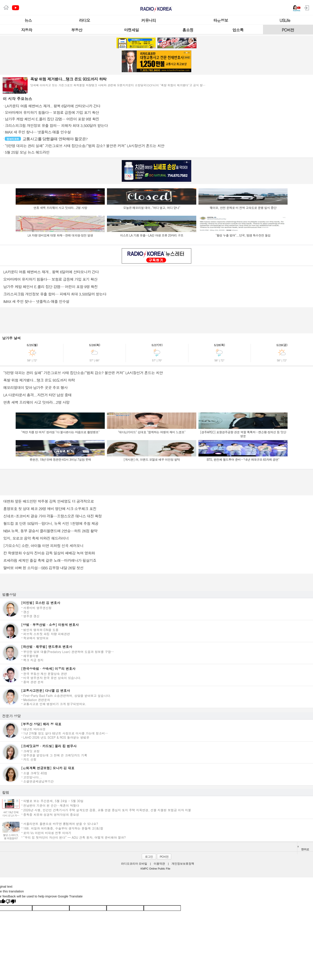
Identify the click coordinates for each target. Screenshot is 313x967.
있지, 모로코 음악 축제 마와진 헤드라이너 (36, 538)
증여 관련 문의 (33, 682)
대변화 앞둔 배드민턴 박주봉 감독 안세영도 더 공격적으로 (48, 501)
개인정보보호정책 (182, 863)
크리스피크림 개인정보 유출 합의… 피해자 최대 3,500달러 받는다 (54, 294)
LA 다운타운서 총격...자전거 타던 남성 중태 (37, 394)
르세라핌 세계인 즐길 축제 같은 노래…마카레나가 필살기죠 (49, 560)
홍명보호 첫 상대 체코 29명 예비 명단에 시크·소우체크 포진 (49, 508)
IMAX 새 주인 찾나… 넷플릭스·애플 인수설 (36, 301)
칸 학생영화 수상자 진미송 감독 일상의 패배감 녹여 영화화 (49, 553)
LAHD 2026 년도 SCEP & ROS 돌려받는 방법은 (56, 737)
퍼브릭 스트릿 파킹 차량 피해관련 (46, 634)
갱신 (26, 612)
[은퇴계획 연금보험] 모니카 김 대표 (47, 768)
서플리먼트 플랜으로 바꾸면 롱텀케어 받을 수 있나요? (60, 824)
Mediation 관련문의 (36, 699)
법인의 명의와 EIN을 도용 (40, 629)
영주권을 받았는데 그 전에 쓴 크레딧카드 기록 (55, 755)
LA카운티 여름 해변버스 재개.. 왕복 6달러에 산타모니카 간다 (51, 271)
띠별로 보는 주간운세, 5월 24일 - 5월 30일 (53, 801)
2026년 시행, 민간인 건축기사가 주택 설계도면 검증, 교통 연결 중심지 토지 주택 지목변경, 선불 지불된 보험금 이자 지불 (107, 810)
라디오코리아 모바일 (134, 863)
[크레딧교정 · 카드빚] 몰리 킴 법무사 (49, 746)
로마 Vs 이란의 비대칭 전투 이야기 (47, 833)
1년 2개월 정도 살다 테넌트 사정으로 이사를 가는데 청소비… (65, 733)
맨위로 (303, 848)
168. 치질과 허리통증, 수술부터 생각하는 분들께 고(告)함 (63, 828)
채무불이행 (30, 656)
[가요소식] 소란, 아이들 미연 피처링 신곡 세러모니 (43, 545)
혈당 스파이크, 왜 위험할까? (11, 836)
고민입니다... (32, 777)
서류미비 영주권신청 (37, 608)
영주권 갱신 (31, 616)
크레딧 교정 (31, 751)
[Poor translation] (10, 902)
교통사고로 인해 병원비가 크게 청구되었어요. (54, 704)
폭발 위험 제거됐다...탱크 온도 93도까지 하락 (39, 380)
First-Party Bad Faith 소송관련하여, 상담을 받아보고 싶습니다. (67, 695)
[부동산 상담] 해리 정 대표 (41, 724)
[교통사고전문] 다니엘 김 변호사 (45, 690)
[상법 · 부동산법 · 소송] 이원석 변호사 (50, 624)
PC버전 (164, 856)
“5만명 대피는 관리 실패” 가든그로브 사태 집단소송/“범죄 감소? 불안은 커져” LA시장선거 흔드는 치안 (83, 372)
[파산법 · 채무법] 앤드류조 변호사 (46, 646)
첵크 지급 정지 (33, 660)
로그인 (149, 856)
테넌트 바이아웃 (34, 729)
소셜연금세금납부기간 (38, 781)
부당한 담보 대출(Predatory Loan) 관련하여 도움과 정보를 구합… (68, 651)
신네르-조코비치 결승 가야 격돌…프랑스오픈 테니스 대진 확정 (52, 516)
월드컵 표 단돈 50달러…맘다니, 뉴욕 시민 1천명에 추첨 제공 (50, 523)
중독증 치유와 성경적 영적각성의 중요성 (51, 814)
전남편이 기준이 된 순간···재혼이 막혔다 (51, 805)
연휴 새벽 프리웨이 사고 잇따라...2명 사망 (36, 402)
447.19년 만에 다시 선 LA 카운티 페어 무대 (11, 815)
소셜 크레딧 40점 (35, 773)
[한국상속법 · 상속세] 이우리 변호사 (48, 668)
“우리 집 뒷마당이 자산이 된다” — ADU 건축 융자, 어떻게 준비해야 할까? (74, 837)
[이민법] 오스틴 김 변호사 (40, 602)
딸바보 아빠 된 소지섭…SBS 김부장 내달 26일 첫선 (43, 567)
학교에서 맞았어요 (36, 638)
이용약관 (159, 863)
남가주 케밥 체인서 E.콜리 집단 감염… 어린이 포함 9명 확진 (50, 286)
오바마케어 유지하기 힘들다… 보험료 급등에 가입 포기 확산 (50, 279)
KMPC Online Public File (155, 868)
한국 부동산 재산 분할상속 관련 (45, 673)
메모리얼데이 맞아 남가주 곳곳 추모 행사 (35, 387)
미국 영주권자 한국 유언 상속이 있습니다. (52, 678)
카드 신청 (30, 759)
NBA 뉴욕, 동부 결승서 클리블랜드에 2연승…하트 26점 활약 (50, 530)
